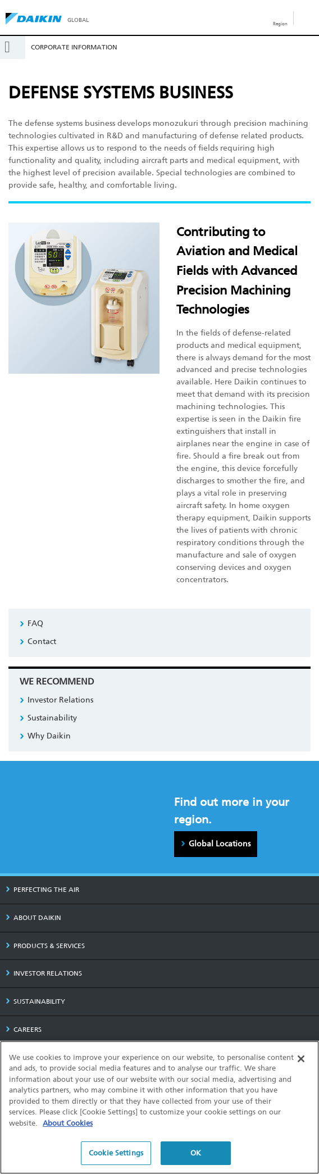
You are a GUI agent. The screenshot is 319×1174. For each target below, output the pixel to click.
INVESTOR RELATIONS (44, 973)
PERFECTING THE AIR (42, 890)
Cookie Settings (116, 1153)
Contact (42, 641)
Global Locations (219, 844)
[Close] (301, 1058)
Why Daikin (49, 736)
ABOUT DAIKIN (33, 918)
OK (195, 1153)
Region (280, 23)
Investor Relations (60, 700)
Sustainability (52, 718)
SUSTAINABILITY (35, 1001)
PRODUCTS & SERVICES (45, 946)
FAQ (35, 623)
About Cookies (68, 1123)
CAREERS (24, 1030)
